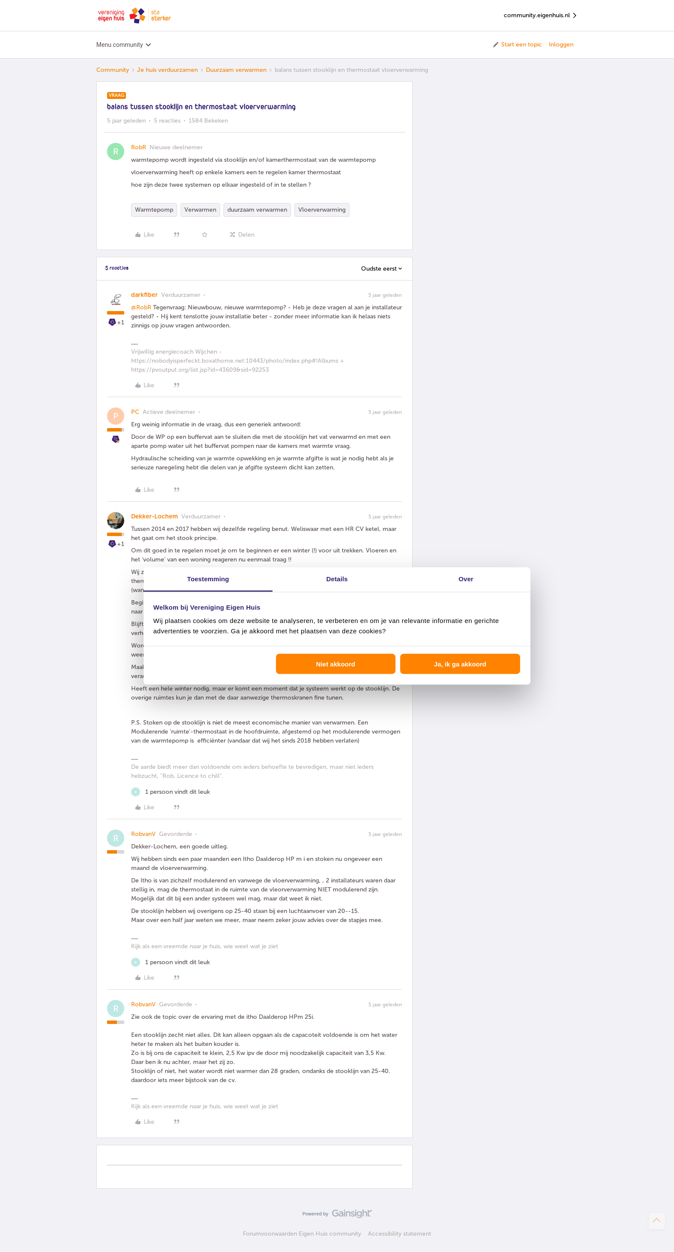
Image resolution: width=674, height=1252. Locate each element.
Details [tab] (337, 579)
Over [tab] (466, 579)
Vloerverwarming (322, 209)
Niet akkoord (335, 663)
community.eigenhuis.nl (541, 16)
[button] (517, 45)
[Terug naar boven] (656, 1221)
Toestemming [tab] (208, 579)
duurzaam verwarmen (257, 209)
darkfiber (144, 295)
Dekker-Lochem (154, 516)
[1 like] (170, 791)
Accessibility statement (399, 1233)
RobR (138, 147)
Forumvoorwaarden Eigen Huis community (302, 1233)
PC (135, 412)
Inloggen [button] (561, 44)
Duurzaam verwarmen (236, 70)
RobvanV (143, 834)
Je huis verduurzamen (167, 70)
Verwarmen (200, 209)
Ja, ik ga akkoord (460, 663)
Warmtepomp (154, 209)
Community (112, 70)
